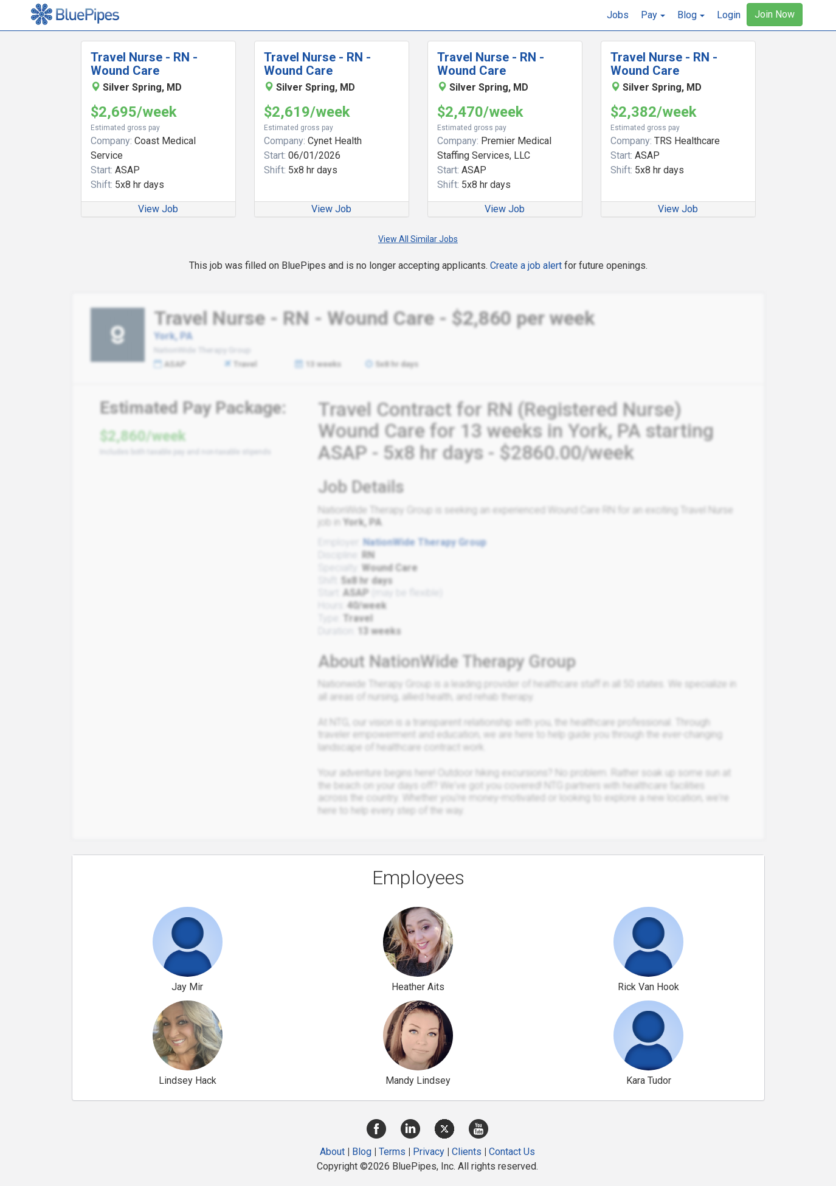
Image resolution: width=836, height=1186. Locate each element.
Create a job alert (526, 265)
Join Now (775, 14)
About (332, 1151)
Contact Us (512, 1151)
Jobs (618, 15)
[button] (653, 15)
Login (729, 15)
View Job (158, 209)
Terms (392, 1151)
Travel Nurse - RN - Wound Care (144, 64)
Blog (361, 1151)
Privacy (428, 1151)
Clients (467, 1151)
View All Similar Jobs (418, 239)
